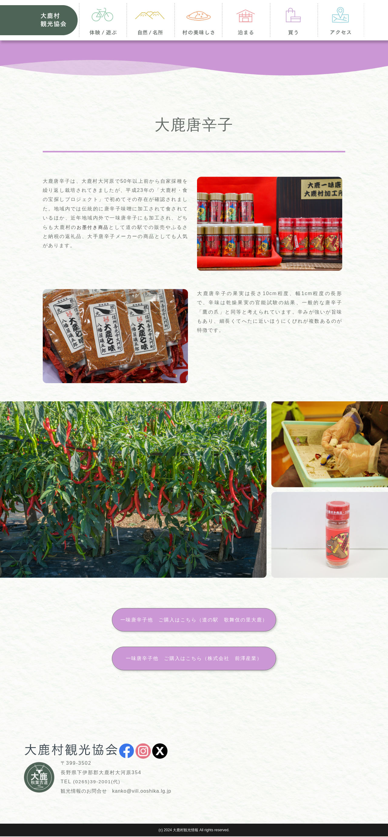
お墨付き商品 (93, 227)
